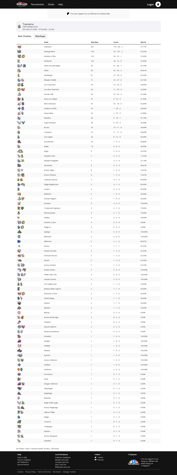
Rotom (46, 246)
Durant (46, 260)
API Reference (23, 462)
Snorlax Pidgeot (50, 198)
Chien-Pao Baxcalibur (52, 66)
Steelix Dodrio (49, 270)
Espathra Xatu (49, 156)
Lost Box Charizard (51, 89)
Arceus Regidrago (51, 407)
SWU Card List (60, 464)
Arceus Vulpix (49, 170)
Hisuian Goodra (50, 279)
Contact (20, 472)
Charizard (47, 47)
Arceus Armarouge (51, 317)
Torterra (47, 422)
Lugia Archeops (50, 122)
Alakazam (47, 194)
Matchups (40, 36)
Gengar (47, 341)
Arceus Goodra (50, 265)
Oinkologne (48, 388)
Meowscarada (49, 213)
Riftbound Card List (62, 467)
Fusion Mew (48, 113)
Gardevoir (48, 61)
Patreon (99, 460)
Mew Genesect (50, 104)
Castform (47, 369)
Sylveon (47, 431)
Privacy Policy (30, 472)
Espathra (47, 441)
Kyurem (47, 355)
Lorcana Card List (62, 462)
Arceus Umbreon (50, 360)
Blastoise (47, 236)
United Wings (49, 298)
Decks (51, 4)
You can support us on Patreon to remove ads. (88, 13)
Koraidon (47, 336)
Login (150, 4)
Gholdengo (48, 75)
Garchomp (48, 165)
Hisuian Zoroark (50, 251)
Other (46, 70)
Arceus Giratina (50, 175)
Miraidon (47, 118)
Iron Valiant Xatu (50, 284)
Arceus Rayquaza (50, 436)
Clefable (47, 346)
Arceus (46, 127)
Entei (46, 379)
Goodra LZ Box (50, 222)
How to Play (22, 457)
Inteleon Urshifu (50, 108)
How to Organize (24, 460)
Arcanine (47, 203)
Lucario (47, 189)
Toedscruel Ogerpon (52, 208)
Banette (47, 308)
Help (60, 4)
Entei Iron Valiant (50, 99)
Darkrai (47, 303)
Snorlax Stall (48, 94)
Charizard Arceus (50, 255)
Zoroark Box (49, 141)
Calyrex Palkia (49, 412)
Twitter (99, 457)
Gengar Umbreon (51, 384)
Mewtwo (47, 398)
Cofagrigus (48, 426)
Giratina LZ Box (50, 56)
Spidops (47, 232)
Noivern (47, 350)
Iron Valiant (48, 137)
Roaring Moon (49, 51)
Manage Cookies (69, 472)
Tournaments (37, 4)
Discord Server (23, 464)
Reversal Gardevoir (51, 331)
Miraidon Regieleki (51, 160)
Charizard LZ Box (50, 293)
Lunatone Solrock (50, 179)
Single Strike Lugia (51, 403)
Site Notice (57, 472)
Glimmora (47, 241)
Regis (46, 151)
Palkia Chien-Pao (50, 274)
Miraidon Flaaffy (50, 80)
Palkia (46, 146)
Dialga (46, 417)
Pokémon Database (62, 457)
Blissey (47, 312)
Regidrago (48, 393)
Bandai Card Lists (62, 460)
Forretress (48, 374)
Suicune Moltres (50, 327)
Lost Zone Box (49, 85)
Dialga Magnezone (51, 184)
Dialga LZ (47, 227)
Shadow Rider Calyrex (52, 289)
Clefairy (47, 217)
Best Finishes (24, 36)
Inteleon (47, 365)
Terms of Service (44, 472)
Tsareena (47, 132)
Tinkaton (47, 322)
